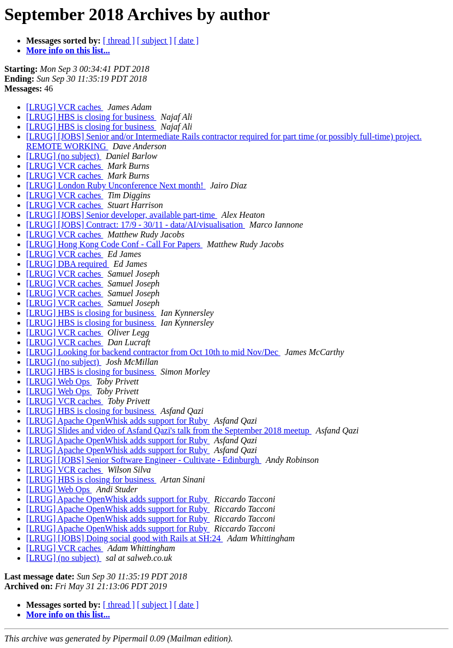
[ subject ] (154, 40)
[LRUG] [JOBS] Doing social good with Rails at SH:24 (124, 538)
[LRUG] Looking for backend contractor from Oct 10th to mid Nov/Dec (153, 352)
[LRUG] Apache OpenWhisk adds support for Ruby (118, 420)
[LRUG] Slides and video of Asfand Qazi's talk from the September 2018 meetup (168, 430)
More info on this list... (68, 50)
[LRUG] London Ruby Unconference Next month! (116, 185)
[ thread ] (119, 40)
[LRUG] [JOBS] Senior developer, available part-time (121, 214)
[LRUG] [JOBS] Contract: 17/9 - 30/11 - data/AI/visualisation (135, 224)
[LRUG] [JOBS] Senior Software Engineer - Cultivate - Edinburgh (143, 459)
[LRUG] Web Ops (59, 381)
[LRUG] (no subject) (63, 156)
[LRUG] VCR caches (64, 107)
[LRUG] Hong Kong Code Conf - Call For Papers (114, 244)
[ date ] (186, 40)
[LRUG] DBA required (67, 263)
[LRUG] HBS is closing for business (91, 116)
